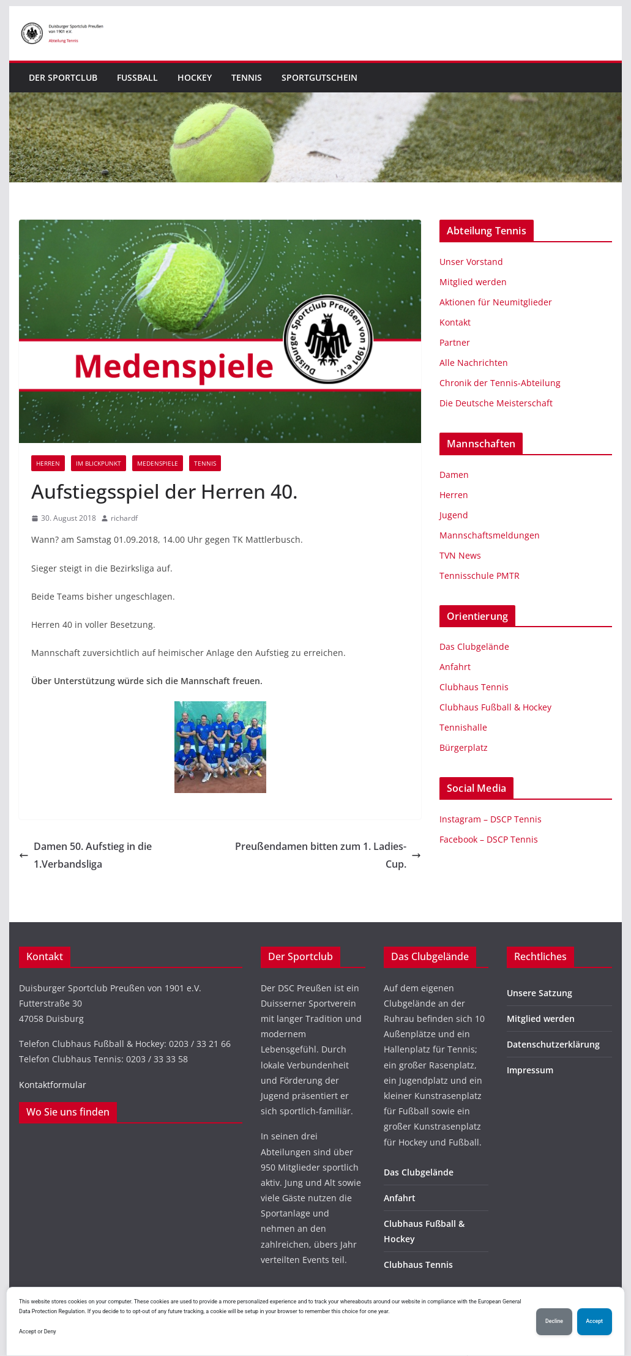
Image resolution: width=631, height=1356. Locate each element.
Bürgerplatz (463, 747)
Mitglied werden (473, 282)
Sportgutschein (319, 77)
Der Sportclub (63, 77)
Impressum (530, 1070)
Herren (48, 463)
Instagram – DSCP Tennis (490, 819)
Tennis (246, 77)
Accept (594, 1321)
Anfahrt (455, 666)
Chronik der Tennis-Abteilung (500, 383)
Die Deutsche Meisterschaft (496, 403)
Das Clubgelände (474, 646)
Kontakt (455, 322)
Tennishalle (463, 727)
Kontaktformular (52, 1084)
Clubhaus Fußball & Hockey (495, 707)
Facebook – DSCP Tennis (488, 839)
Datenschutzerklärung (553, 1044)
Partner (454, 342)
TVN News (460, 555)
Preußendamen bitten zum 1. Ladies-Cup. (328, 855)
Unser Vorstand (471, 261)
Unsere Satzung (539, 993)
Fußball (137, 77)
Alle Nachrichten (473, 362)
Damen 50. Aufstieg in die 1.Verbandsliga (85, 855)
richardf (124, 518)
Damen (454, 474)
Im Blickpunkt (98, 463)
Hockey (194, 77)
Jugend (453, 515)
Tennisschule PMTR (479, 575)
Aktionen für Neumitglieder (495, 302)
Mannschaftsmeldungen (489, 535)
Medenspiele (157, 463)
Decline (554, 1321)
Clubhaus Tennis (474, 687)
